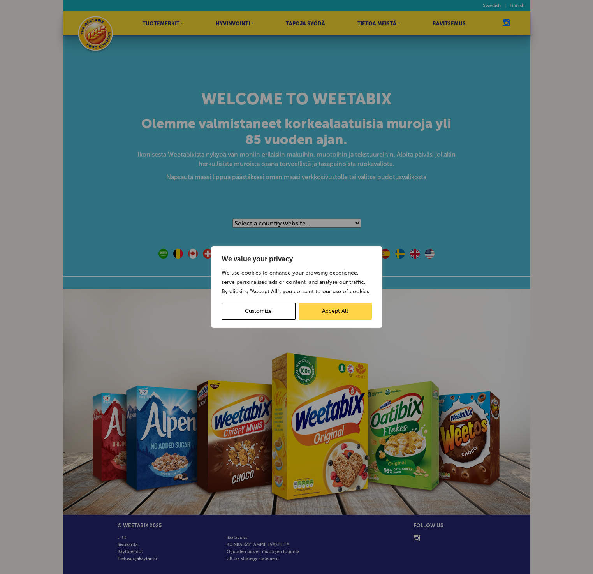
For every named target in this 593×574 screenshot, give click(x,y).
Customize (258, 311)
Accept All (335, 311)
